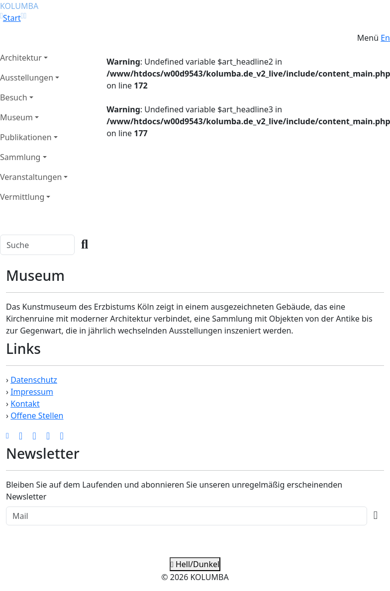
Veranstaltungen (31, 176)
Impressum (31, 391)
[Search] (37, 245)
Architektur (21, 57)
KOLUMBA (19, 5)
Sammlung (20, 157)
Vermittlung (22, 196)
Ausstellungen (26, 77)
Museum (16, 117)
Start (12, 17)
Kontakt (25, 403)
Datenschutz (33, 379)
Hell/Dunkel (195, 564)
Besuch (13, 97)
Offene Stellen (36, 415)
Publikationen (26, 137)
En (385, 37)
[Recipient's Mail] (186, 516)
